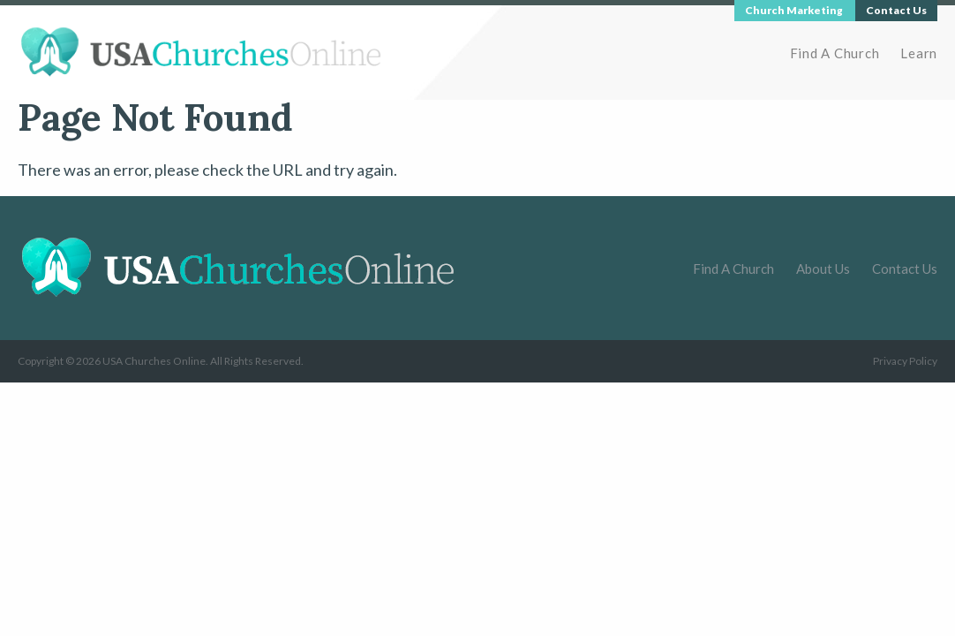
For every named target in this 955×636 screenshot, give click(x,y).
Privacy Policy (905, 360)
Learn (918, 53)
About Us (823, 268)
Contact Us (904, 268)
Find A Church (835, 53)
